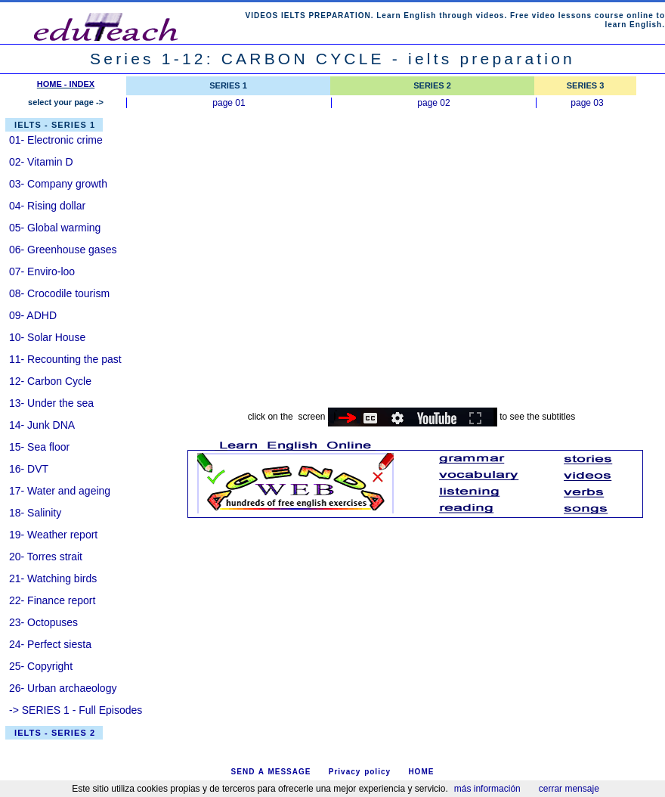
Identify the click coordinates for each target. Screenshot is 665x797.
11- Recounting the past (65, 359)
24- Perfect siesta (50, 644)
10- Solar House (47, 337)
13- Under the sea (51, 403)
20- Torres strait (45, 556)
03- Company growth (58, 184)
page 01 (228, 103)
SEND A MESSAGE (271, 772)
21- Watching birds (53, 578)
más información (487, 788)
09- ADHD (33, 315)
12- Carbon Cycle (50, 381)
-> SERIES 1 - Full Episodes (75, 710)
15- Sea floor (39, 447)
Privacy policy (360, 772)
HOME (421, 772)
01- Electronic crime (56, 140)
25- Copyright (41, 666)
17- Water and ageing (59, 491)
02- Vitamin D (41, 162)
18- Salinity (35, 513)
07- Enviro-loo (42, 271)
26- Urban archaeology (62, 688)
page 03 (587, 103)
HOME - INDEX (65, 83)
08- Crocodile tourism (59, 293)
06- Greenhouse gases (62, 249)
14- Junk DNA (42, 425)
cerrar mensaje (569, 788)
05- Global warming (55, 228)
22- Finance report (52, 600)
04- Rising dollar (47, 206)
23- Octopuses (43, 622)
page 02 (433, 103)
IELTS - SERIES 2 (54, 732)
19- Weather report (53, 535)
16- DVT (28, 469)
